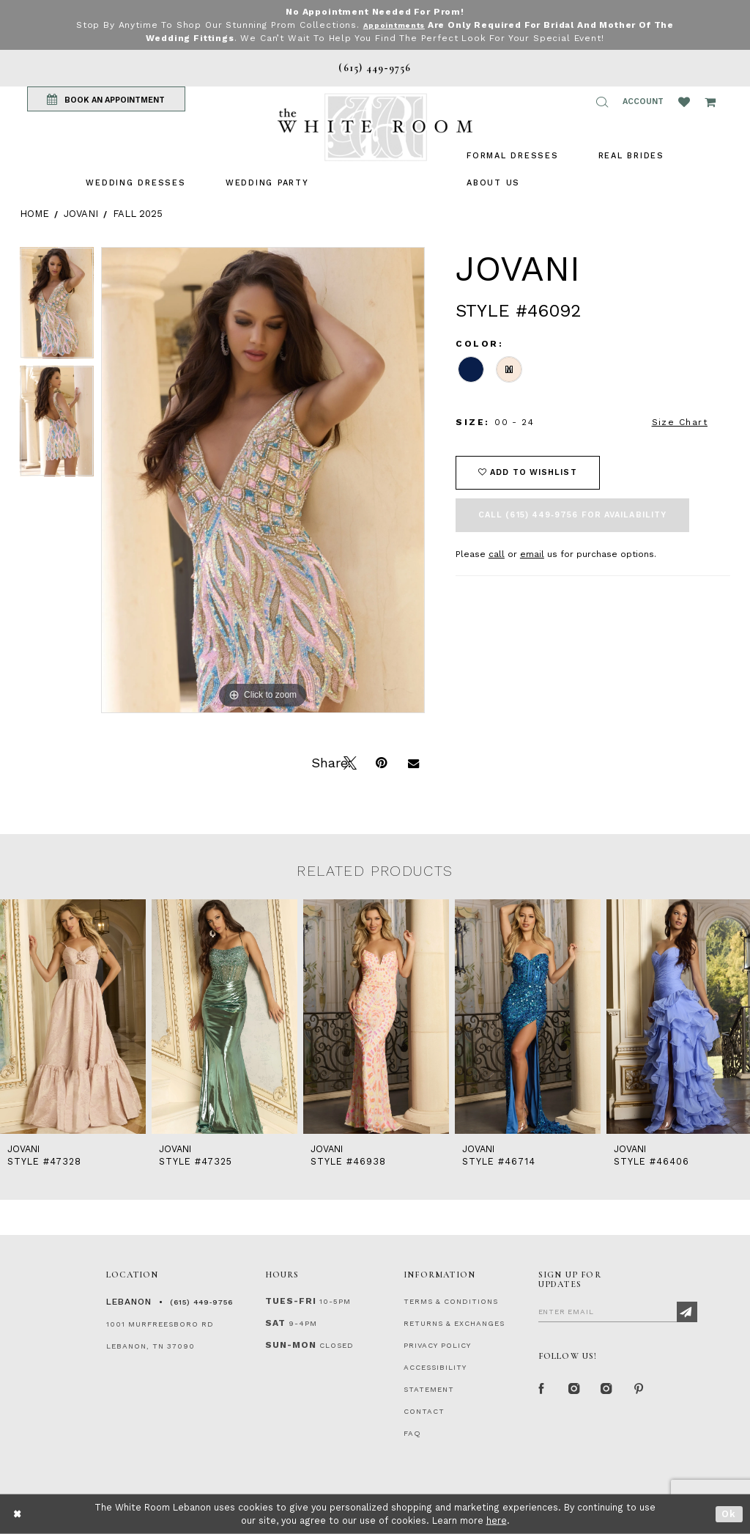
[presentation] (73, 1016)
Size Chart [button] (680, 422)
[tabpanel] (57, 306)
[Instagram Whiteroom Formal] (575, 1390)
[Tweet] (348, 761)
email (532, 554)
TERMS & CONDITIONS (451, 1301)
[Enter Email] (617, 1311)
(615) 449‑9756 (201, 1302)
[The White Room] (375, 127)
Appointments (393, 25)
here (496, 1520)
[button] (602, 101)
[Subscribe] (687, 1312)
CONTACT (424, 1411)
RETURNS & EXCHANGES (454, 1323)
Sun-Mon (290, 1345)
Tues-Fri (290, 1301)
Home (34, 213)
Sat (275, 1323)
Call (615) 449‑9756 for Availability (572, 515)
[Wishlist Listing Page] (684, 101)
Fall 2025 (138, 213)
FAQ (412, 1433)
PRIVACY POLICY (437, 1345)
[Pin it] (381, 761)
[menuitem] (135, 182)
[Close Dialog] (18, 1513)
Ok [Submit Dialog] (729, 1513)
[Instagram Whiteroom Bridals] (607, 1390)
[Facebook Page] (542, 1390)
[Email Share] (413, 761)
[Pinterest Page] (639, 1390)
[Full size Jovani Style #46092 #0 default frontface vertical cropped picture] (263, 480)
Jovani (81, 213)
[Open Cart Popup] (710, 101)
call (497, 554)
